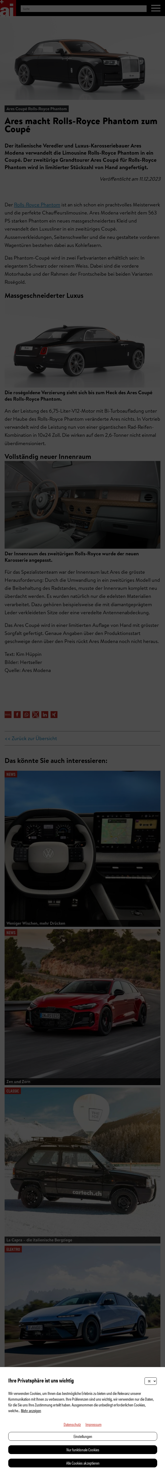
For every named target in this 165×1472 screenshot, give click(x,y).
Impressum (93, 1424)
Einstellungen (83, 1436)
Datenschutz (72, 1424)
